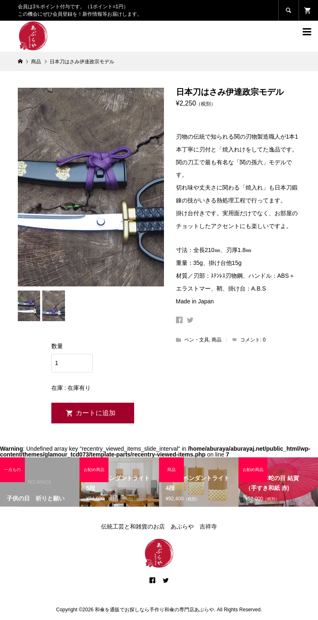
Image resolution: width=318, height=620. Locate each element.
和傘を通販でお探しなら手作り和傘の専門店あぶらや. (155, 610)
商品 (217, 340)
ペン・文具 (196, 340)
